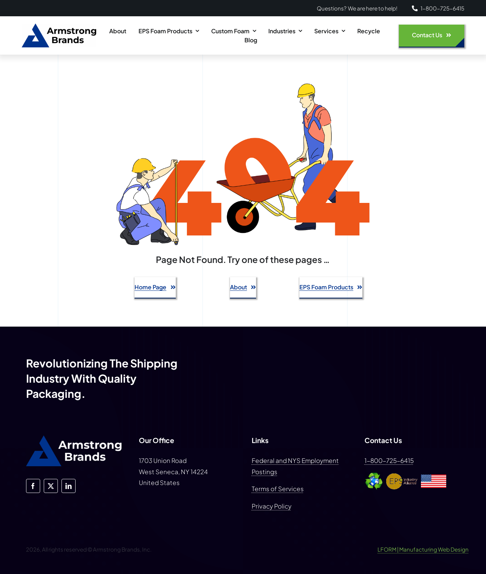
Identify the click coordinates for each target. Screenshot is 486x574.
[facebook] (33, 486)
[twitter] (51, 486)
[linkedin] (68, 486)
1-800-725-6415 (389, 460)
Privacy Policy (271, 506)
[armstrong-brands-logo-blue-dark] (59, 26)
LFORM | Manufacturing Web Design (423, 549)
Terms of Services (278, 489)
